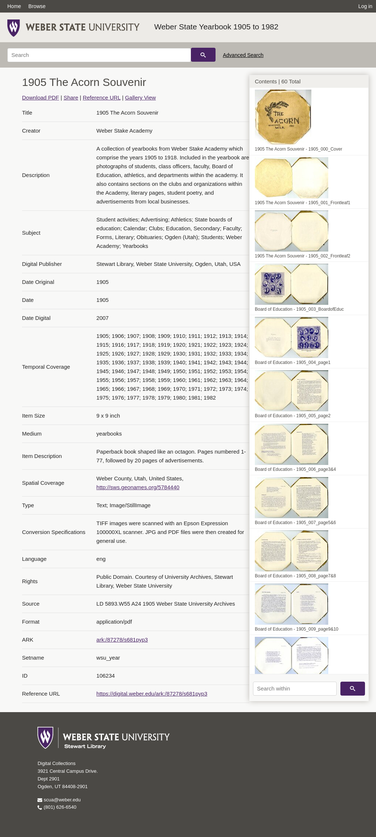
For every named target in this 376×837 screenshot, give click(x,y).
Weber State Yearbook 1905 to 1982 (216, 26)
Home (14, 6)
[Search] (99, 55)
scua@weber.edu (58, 799)
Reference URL (101, 97)
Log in (365, 6)
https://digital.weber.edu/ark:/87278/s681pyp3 (152, 693)
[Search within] (295, 689)
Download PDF (40, 97)
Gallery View (140, 97)
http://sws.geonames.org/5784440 (138, 487)
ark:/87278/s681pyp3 (122, 639)
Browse (37, 6)
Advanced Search (243, 55)
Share (71, 97)
